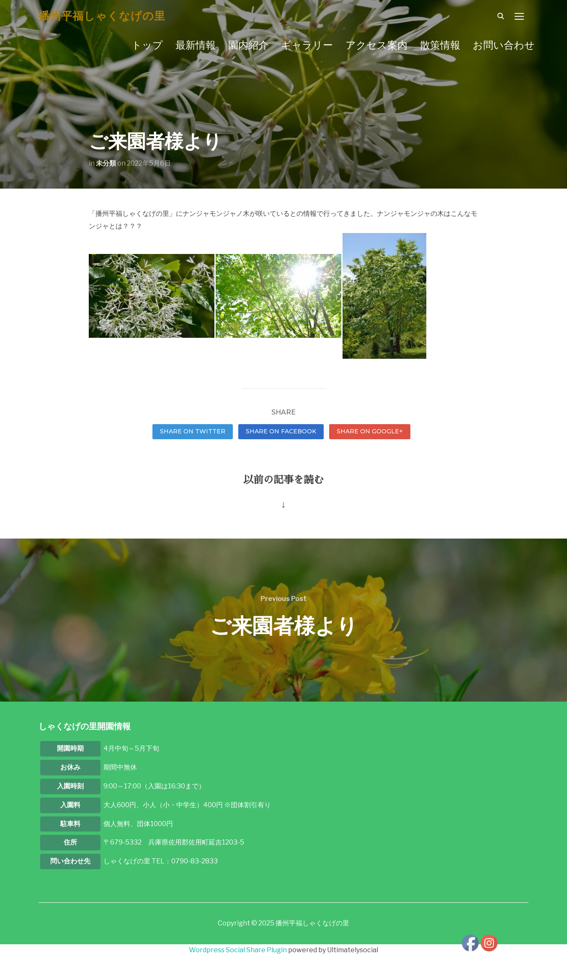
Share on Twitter (192, 431)
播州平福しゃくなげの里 (102, 16)
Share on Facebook (281, 431)
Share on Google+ (370, 431)
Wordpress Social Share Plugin (238, 950)
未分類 (106, 163)
